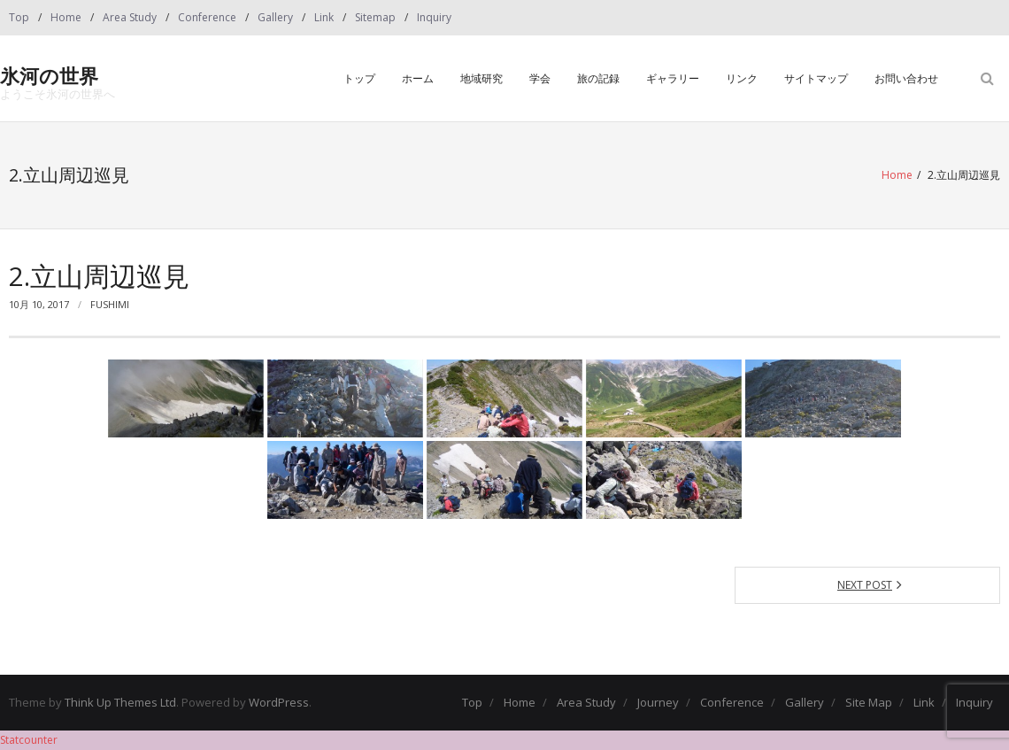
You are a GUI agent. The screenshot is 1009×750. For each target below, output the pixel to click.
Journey (658, 702)
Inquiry (434, 17)
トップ (359, 78)
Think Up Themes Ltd (120, 702)
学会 (540, 78)
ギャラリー (672, 78)
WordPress (279, 702)
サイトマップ (816, 78)
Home (65, 17)
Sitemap (375, 17)
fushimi (109, 304)
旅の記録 (598, 78)
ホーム (418, 78)
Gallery (275, 17)
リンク (742, 78)
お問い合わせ (906, 78)
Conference (207, 17)
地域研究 (481, 78)
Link (324, 17)
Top (19, 17)
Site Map (868, 702)
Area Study (130, 17)
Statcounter (29, 739)
